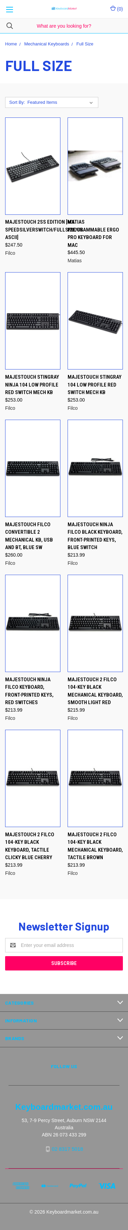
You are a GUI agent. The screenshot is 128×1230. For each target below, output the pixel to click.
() (116, 8)
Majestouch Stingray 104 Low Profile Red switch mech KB (95, 384)
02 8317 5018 (67, 1149)
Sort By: (17, 102)
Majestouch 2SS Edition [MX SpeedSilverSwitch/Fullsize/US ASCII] (44, 229)
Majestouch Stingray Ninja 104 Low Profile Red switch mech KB (32, 384)
